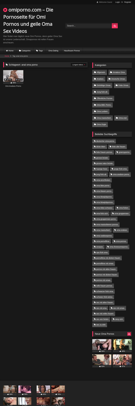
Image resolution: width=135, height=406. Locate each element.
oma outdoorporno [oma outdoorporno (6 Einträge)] (104, 227)
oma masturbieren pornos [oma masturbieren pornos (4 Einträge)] (107, 216)
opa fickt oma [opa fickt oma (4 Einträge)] (102, 244)
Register (127, 2)
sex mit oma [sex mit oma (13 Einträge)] (101, 299)
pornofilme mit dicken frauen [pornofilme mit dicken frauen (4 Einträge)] (108, 249)
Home (11, 51)
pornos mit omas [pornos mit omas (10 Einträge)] (103, 272)
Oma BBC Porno (104, 100)
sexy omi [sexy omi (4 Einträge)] (119, 311)
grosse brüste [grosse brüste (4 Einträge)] (102, 149)
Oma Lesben (102, 105)
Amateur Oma (118, 72)
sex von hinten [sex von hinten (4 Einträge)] (102, 311)
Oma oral (122, 111)
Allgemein (101, 72)
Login (117, 2)
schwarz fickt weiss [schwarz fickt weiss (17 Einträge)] (104, 288)
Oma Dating (53, 51)
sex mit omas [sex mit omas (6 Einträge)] (118, 299)
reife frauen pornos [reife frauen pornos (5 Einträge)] (104, 277)
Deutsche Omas (117, 77)
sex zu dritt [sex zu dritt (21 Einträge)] (100, 316)
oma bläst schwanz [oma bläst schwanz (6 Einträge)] (104, 199)
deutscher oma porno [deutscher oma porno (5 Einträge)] (105, 132)
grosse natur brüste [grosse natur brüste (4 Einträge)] (104, 155)
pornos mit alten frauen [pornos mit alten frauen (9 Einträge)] (106, 261)
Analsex (100, 77)
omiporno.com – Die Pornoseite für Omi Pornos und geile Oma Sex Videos (28, 20)
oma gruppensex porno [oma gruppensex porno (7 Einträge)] (106, 210)
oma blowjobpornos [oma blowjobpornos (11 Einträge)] (104, 194)
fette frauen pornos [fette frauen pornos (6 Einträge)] (104, 144)
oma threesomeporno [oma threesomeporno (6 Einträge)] (119, 238)
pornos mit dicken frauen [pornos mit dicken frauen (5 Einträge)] (106, 266)
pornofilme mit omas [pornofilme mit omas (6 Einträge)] (104, 255)
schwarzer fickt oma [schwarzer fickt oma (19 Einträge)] (104, 283)
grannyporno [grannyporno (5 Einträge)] (124, 144)
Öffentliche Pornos (104, 94)
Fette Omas (123, 83)
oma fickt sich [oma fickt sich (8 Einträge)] (102, 205)
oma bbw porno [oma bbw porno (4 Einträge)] (102, 177)
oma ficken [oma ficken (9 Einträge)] (123, 199)
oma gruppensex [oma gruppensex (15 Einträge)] (121, 205)
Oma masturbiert (104, 111)
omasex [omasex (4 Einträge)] (99, 238)
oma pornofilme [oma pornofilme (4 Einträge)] (102, 233)
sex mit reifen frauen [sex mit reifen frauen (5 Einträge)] (104, 305)
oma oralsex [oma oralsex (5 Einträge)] (122, 221)
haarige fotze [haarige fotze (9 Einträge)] (101, 160)
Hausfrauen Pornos (72, 51)
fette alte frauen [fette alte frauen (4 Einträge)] (118, 138)
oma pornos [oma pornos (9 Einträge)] (121, 233)
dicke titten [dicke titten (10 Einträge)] (100, 138)
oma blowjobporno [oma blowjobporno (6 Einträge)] (104, 188)
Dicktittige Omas (103, 83)
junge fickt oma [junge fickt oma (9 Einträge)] (120, 160)
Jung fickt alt (102, 89)
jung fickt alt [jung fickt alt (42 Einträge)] (101, 166)
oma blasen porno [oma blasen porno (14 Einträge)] (103, 182)
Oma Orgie (101, 116)
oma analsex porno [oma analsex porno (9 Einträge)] (121, 166)
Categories (26, 51)
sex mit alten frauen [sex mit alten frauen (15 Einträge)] (104, 294)
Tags (41, 51)
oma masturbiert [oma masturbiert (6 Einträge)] (103, 221)
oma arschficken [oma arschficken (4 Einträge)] (103, 171)
